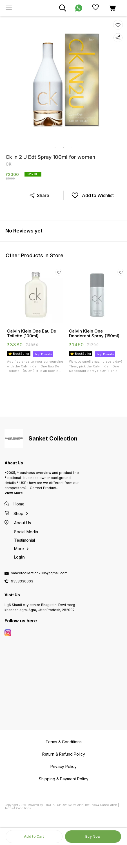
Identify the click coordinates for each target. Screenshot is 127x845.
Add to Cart (34, 836)
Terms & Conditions (18, 808)
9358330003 (22, 581)
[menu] (9, 8)
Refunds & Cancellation (101, 804)
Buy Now (93, 836)
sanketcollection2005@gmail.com (39, 573)
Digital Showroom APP (64, 804)
